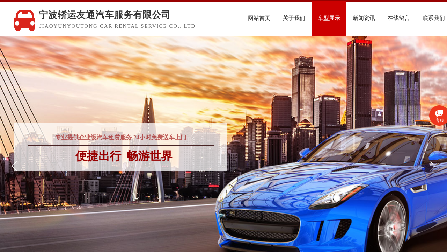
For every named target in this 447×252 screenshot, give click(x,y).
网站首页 (276, 18)
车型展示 (346, 18)
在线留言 (416, 18)
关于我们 (311, 18)
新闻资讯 (381, 18)
